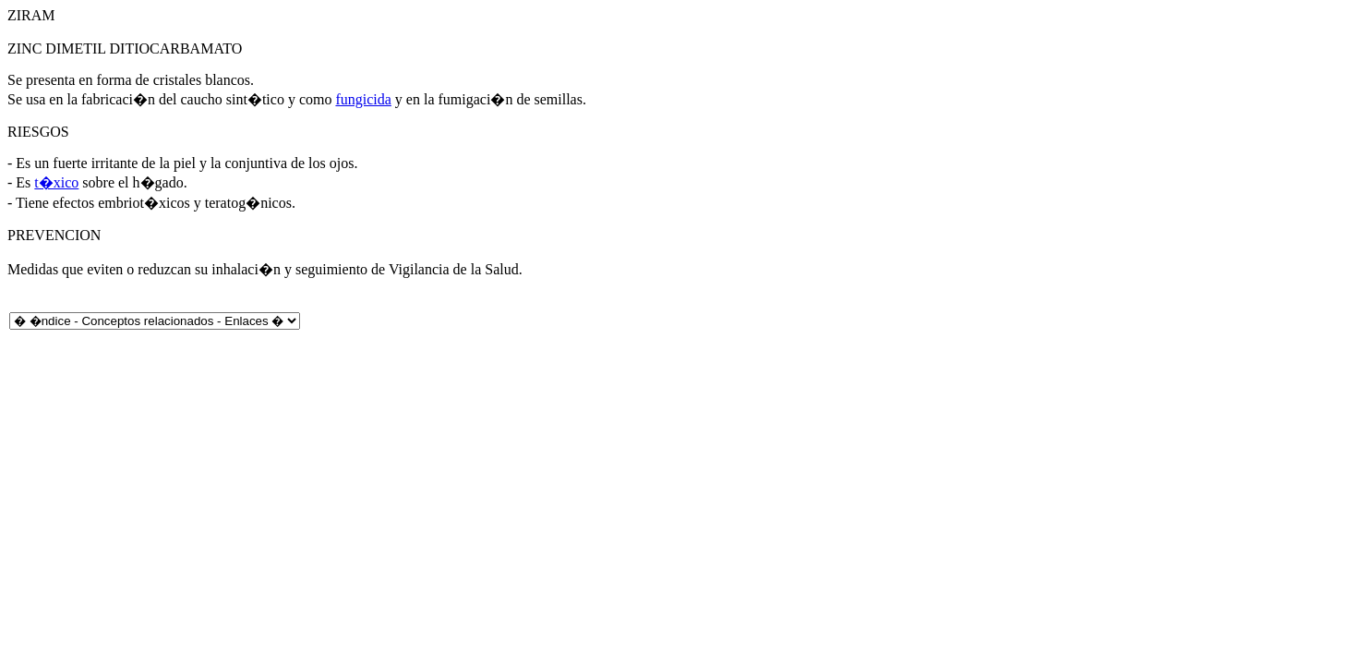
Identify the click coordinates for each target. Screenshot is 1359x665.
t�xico (56, 182)
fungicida (363, 99)
